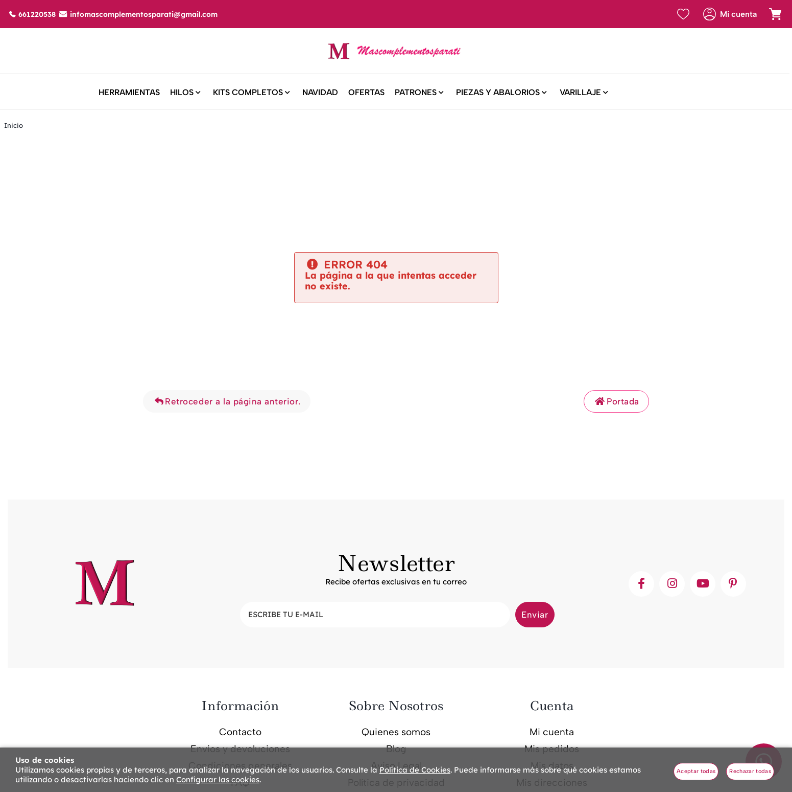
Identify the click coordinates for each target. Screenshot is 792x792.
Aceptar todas (696, 771)
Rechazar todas (750, 771)
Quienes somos (396, 732)
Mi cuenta (552, 732)
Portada (616, 402)
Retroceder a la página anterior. (227, 402)
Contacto (240, 732)
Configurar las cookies (217, 779)
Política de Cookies (414, 770)
